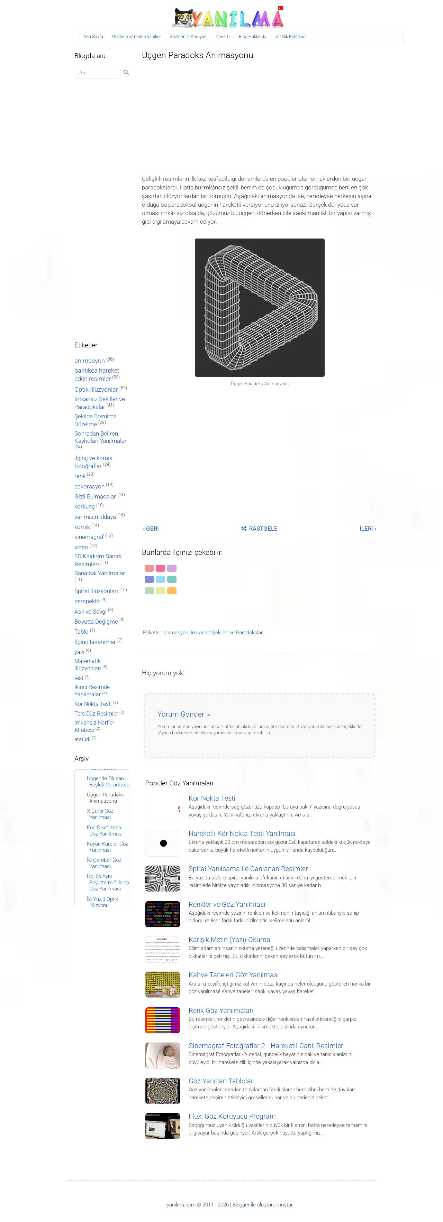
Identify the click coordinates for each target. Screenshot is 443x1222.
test (78, 678)
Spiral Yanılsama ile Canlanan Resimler (248, 869)
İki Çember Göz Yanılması (104, 863)
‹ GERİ (151, 528)
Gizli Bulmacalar (95, 496)
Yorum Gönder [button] (180, 714)
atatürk (82, 739)
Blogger (241, 1205)
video (81, 547)
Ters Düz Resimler (96, 713)
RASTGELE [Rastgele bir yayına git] (259, 528)
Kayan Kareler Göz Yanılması (107, 847)
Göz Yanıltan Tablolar (221, 1081)
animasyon (176, 632)
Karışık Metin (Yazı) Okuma (229, 940)
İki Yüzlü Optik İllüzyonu (102, 902)
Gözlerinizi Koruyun (188, 36)
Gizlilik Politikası (291, 36)
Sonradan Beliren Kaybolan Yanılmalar (100, 437)
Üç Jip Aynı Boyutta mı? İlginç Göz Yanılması (108, 882)
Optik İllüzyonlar (96, 389)
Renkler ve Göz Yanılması (227, 904)
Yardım (223, 36)
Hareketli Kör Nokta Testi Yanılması (242, 834)
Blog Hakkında (252, 36)
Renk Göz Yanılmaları (221, 1011)
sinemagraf (89, 537)
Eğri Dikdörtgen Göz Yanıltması (105, 830)
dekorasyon (89, 486)
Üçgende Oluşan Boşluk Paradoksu (108, 781)
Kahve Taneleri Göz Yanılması (234, 975)
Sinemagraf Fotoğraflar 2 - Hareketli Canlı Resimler (266, 1046)
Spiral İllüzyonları (96, 591)
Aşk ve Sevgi (90, 611)
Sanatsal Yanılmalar (99, 573)
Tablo (81, 631)
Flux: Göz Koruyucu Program (232, 1116)
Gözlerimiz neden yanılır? (136, 36)
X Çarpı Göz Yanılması (100, 814)
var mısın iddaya (95, 517)
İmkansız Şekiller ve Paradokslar (227, 632)
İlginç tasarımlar (95, 642)
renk (79, 476)
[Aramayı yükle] (98, 73)
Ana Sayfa (93, 36)
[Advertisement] (259, 115)
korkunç (84, 506)
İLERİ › (368, 528)
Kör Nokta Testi (212, 798)
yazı (79, 652)
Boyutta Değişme (96, 621)
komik (82, 527)
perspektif (87, 601)
